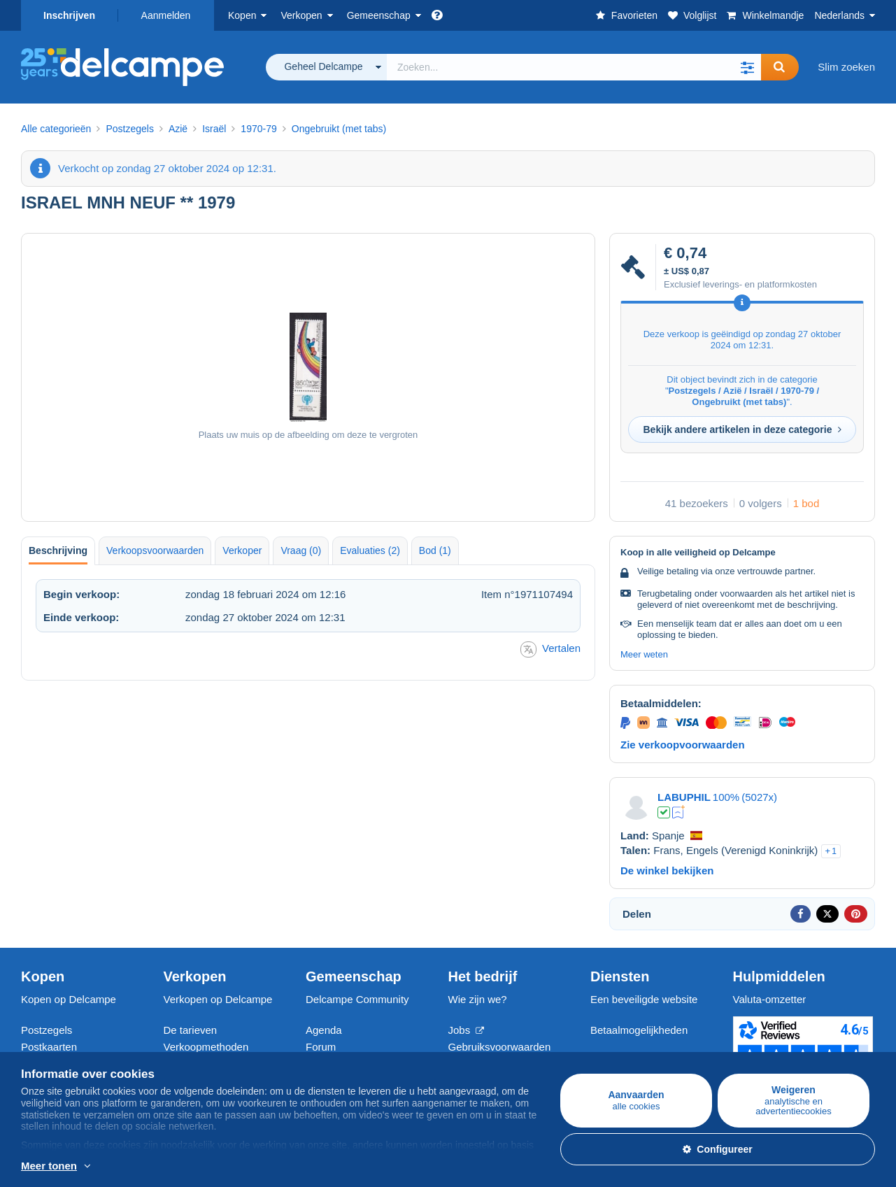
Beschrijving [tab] (58, 550)
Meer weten (644, 654)
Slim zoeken (846, 67)
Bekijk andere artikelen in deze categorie (742, 429)
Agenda (324, 1030)
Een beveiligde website (643, 999)
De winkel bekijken (666, 870)
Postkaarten (49, 1047)
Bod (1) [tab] (435, 550)
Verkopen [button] (301, 15)
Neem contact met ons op (650, 1055)
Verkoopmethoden (206, 1047)
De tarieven (191, 1030)
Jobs (466, 1030)
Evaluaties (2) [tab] (370, 550)
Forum (321, 1047)
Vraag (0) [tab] (300, 550)
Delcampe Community (357, 999)
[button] (747, 67)
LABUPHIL (684, 797)
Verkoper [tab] (242, 550)
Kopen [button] (242, 15)
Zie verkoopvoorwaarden (682, 745)
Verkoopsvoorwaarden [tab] (155, 550)
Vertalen (550, 649)
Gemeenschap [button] (379, 15)
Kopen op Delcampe (68, 999)
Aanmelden (166, 15)
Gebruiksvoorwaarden (499, 1047)
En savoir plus (142, 1166)
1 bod (806, 503)
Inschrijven (69, 15)
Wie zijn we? (477, 999)
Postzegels (46, 1030)
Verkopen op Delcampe (218, 999)
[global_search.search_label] (574, 67)
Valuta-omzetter (769, 999)
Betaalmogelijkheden (639, 1030)
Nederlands (839, 15)
